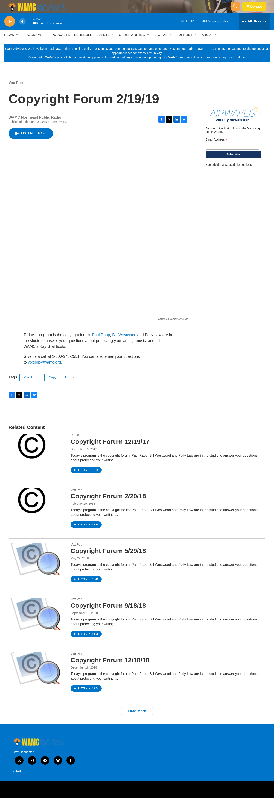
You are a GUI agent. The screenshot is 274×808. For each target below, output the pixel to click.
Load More (137, 720)
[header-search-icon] (237, 11)
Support (184, 44)
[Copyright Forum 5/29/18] (37, 569)
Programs (33, 44)
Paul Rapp (101, 344)
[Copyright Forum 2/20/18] (37, 514)
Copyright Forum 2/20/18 (108, 505)
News (9, 44)
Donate (258, 11)
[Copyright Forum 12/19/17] (37, 459)
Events (103, 44)
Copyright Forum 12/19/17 (110, 451)
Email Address (216, 149)
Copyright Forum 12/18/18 (110, 669)
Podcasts (61, 44)
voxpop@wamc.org (44, 372)
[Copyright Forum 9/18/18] (37, 623)
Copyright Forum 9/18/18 (108, 615)
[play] (9, 31)
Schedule (83, 44)
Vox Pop (16, 92)
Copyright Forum (61, 387)
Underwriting (132, 44)
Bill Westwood (124, 344)
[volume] (22, 31)
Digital (160, 44)
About (207, 44)
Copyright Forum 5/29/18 (108, 560)
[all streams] (254, 31)
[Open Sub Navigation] (17, 44)
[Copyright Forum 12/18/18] (37, 678)
